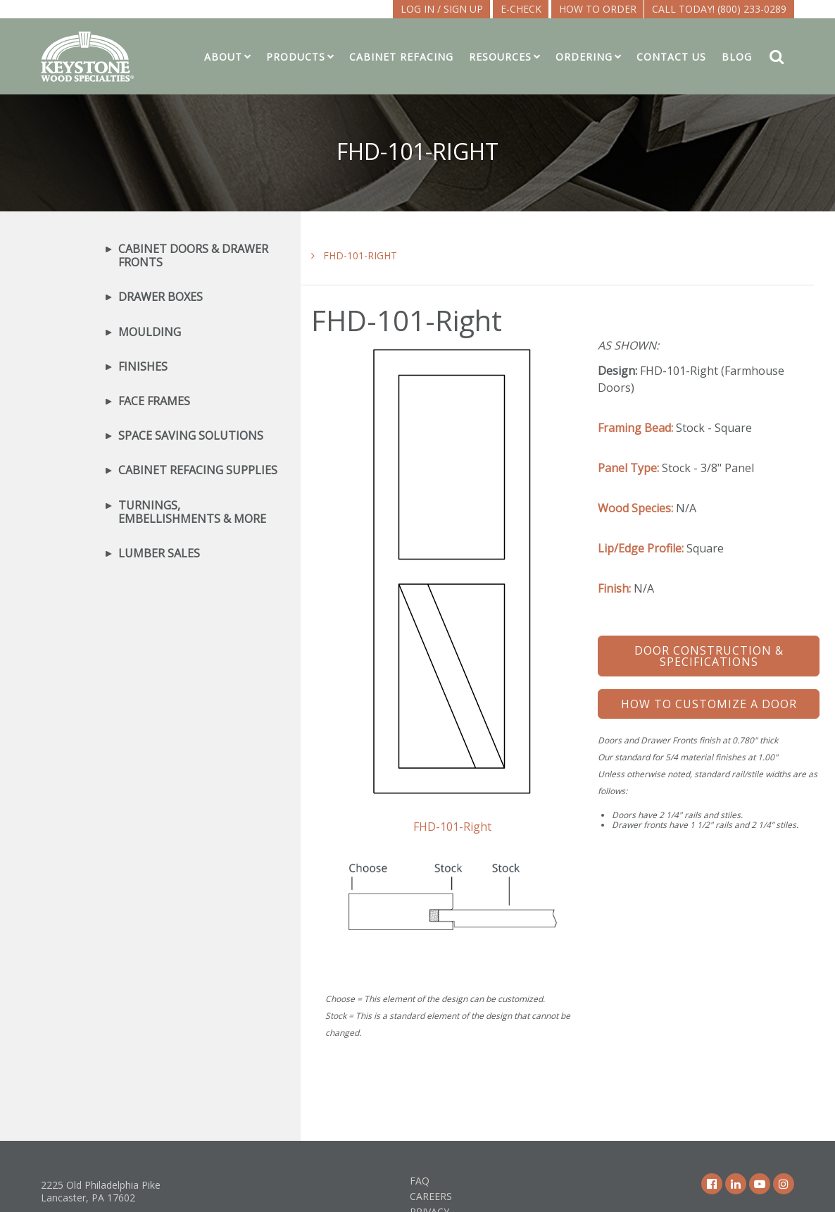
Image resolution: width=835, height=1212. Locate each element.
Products (295, 56)
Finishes (143, 366)
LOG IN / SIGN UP (442, 9)
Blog (737, 56)
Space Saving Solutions (190, 436)
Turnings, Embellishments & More (192, 512)
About (223, 56)
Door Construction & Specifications (709, 656)
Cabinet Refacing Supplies (197, 470)
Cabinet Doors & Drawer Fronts (193, 255)
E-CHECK (521, 9)
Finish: (614, 588)
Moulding (149, 332)
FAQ (419, 1180)
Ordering (584, 56)
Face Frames (154, 401)
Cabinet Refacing (401, 56)
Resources (500, 56)
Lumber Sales (159, 553)
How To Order (597, 9)
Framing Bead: (635, 427)
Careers (431, 1196)
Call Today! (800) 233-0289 (719, 9)
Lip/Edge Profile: (641, 548)
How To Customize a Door (709, 704)
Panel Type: (628, 468)
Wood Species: (635, 508)
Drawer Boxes (160, 297)
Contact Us (671, 56)
